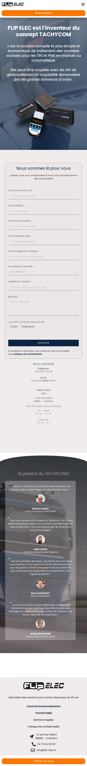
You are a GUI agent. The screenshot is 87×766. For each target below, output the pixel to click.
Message (13, 297)
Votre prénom (16, 206)
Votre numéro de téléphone (23, 251)
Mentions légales (43, 720)
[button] (82, 4)
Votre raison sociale (20, 191)
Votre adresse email (19, 236)
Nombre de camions (19, 282)
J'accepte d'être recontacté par (26, 322)
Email (14, 326)
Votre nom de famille (20, 221)
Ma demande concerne (20, 267)
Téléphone (27, 326)
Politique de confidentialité (43, 726)
